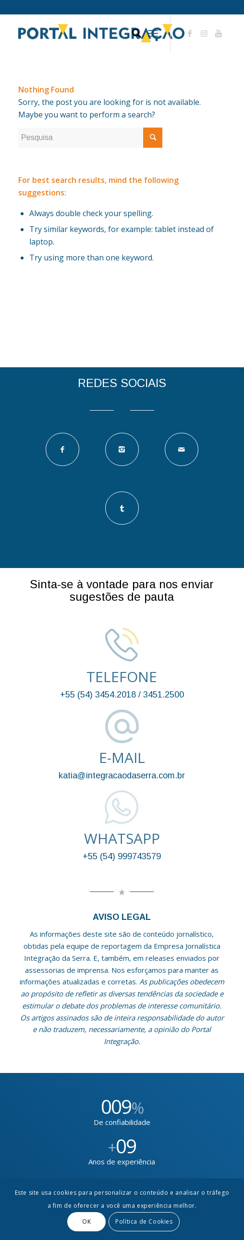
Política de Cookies (143, 1221)
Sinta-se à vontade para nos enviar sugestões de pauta (122, 590)
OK (86, 1221)
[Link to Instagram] (204, 33)
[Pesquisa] (131, 33)
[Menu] (153, 33)
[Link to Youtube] (218, 33)
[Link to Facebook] (190, 33)
